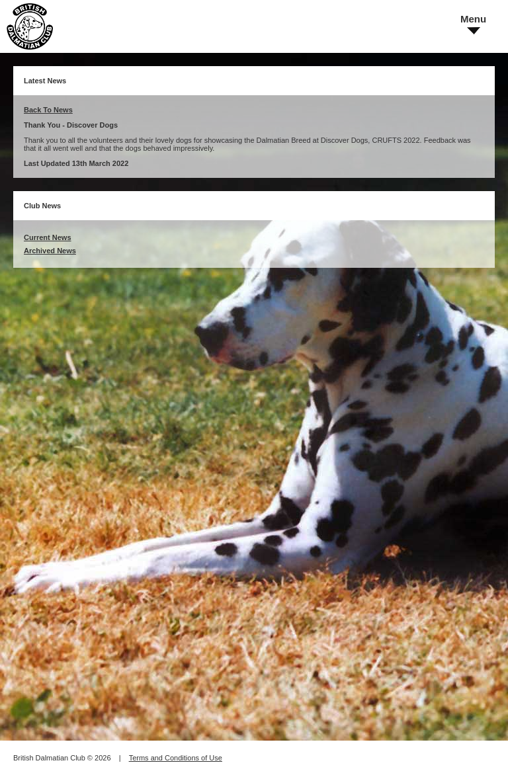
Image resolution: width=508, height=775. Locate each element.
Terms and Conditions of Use (175, 758)
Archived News (50, 251)
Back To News (48, 110)
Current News (47, 237)
